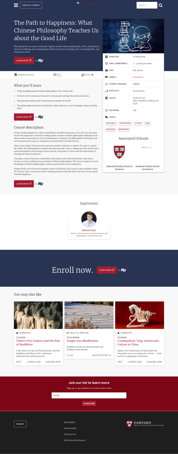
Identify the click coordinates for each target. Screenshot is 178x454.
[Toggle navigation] (16, 5)
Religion (110, 129)
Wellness (111, 123)
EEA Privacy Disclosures (74, 440)
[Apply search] (160, 5)
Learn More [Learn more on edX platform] (22, 60)
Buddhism (124, 129)
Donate (20, 424)
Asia (147, 123)
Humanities (138, 77)
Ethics (138, 123)
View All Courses (31, 5)
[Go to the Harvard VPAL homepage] (145, 424)
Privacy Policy (70, 428)
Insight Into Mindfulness (82, 340)
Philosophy (125, 123)
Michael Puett (89, 217)
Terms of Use (70, 434)
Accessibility (69, 422)
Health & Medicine (79, 333)
